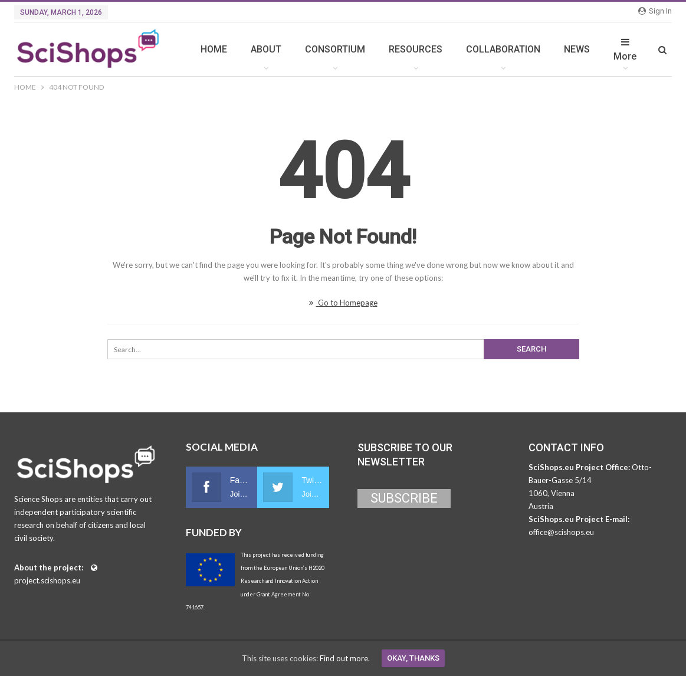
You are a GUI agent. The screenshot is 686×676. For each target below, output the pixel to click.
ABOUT (266, 49)
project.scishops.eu (47, 580)
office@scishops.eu (561, 532)
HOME (214, 49)
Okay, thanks (413, 658)
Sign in (655, 10)
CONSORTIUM (335, 49)
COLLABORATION (503, 49)
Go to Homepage (343, 302)
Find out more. (345, 658)
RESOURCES (415, 49)
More (625, 49)
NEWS (577, 49)
